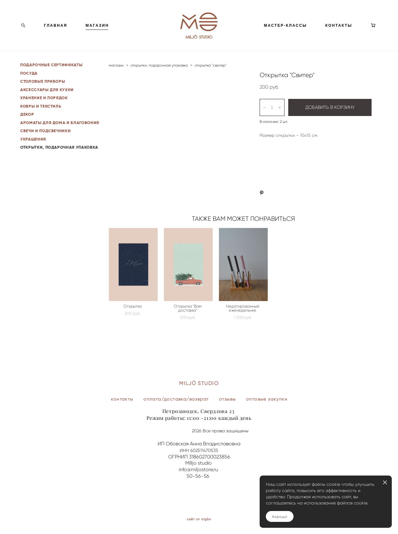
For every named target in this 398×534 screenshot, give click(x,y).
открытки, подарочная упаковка (159, 76)
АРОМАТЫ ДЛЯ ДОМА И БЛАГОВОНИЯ (59, 134)
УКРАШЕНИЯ (33, 150)
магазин (116, 76)
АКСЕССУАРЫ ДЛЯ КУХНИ (47, 101)
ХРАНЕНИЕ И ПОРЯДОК (44, 109)
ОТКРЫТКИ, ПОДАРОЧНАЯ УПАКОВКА (59, 158)
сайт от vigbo (199, 519)
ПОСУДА (29, 84)
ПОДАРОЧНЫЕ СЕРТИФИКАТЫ (51, 76)
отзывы (227, 399)
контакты (122, 399)
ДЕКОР (27, 125)
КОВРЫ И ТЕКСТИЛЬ (40, 117)
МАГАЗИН (97, 31)
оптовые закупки (266, 399)
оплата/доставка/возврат (176, 399)
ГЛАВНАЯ (55, 31)
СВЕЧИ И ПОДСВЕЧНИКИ (45, 142)
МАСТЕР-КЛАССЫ (285, 31)
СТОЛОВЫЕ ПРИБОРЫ (42, 92)
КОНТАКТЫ (338, 31)
